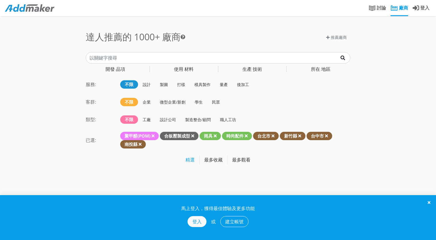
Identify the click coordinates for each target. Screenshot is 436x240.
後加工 (243, 84)
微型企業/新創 (173, 102)
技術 (252, 69)
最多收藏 (213, 160)
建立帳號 (234, 221)
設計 (147, 84)
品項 (115, 69)
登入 (197, 221)
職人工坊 (228, 119)
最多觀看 (241, 160)
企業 (147, 102)
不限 (129, 84)
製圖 (164, 84)
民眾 (216, 102)
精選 (190, 160)
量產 (224, 84)
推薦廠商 (336, 37)
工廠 (147, 119)
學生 (199, 102)
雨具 (208, 136)
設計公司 (168, 119)
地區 (320, 69)
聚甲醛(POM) (137, 136)
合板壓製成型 (177, 136)
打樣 (181, 84)
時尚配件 (235, 136)
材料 (184, 69)
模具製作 (202, 84)
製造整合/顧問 (198, 119)
